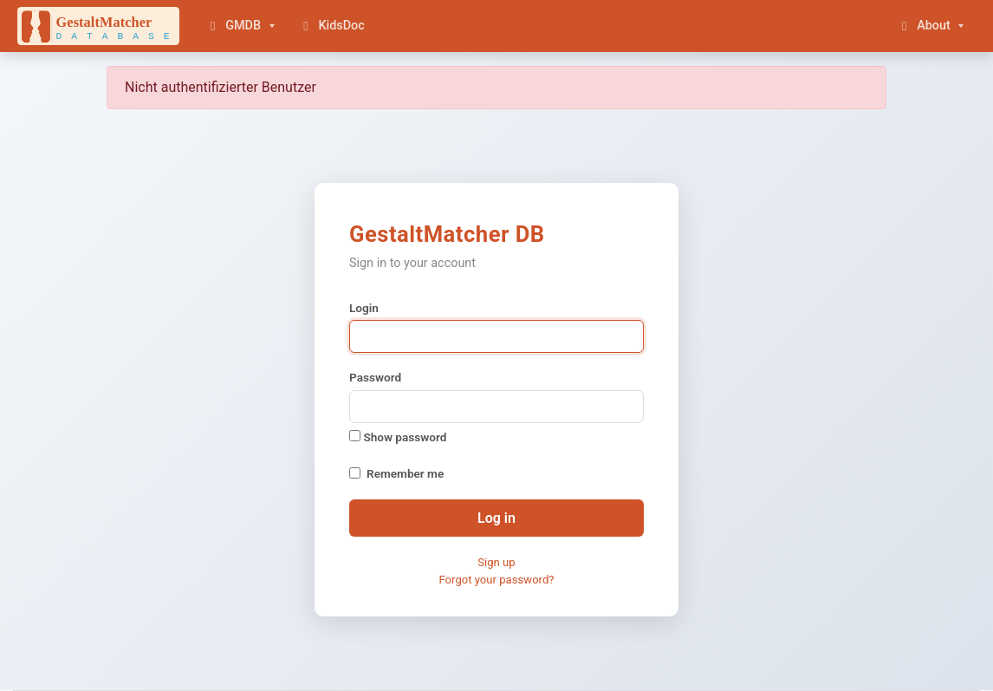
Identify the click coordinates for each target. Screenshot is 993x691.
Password (375, 377)
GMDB (233, 25)
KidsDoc (331, 25)
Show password (397, 437)
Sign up (496, 562)
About (924, 25)
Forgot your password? (496, 579)
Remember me (405, 473)
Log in (496, 518)
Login (364, 308)
